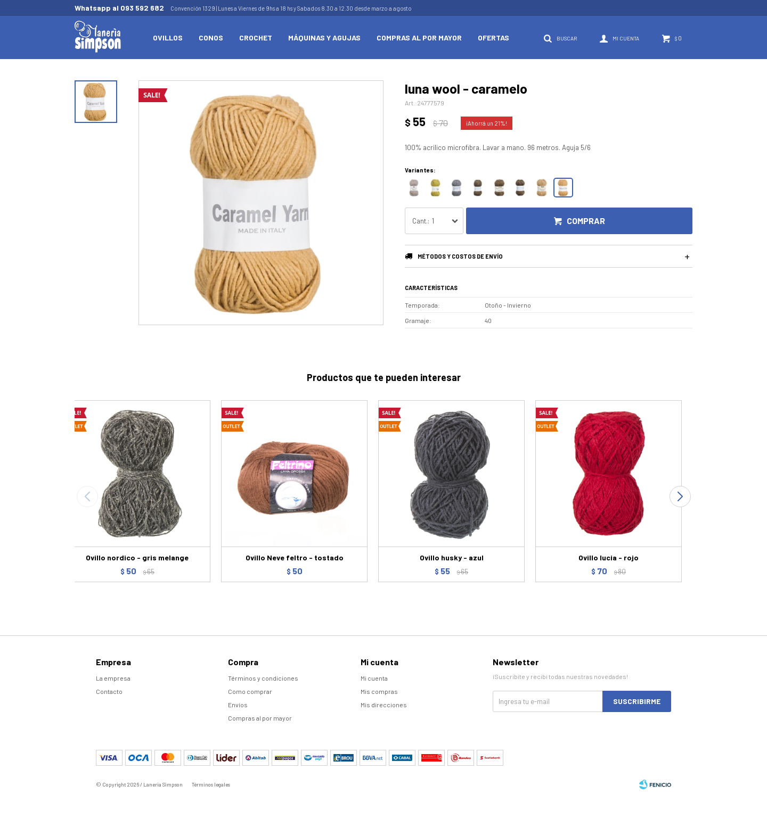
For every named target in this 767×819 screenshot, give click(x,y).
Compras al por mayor (419, 37)
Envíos (238, 704)
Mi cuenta (374, 678)
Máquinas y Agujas (324, 37)
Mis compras (379, 691)
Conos (211, 37)
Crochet (255, 37)
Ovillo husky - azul (452, 557)
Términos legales (211, 784)
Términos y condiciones (263, 678)
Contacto (109, 691)
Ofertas (493, 37)
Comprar (586, 221)
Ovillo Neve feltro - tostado (295, 557)
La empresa (113, 678)
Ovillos (168, 37)
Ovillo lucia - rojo (608, 557)
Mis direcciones (384, 704)
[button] (680, 496)
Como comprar (250, 691)
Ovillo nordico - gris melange (137, 557)
